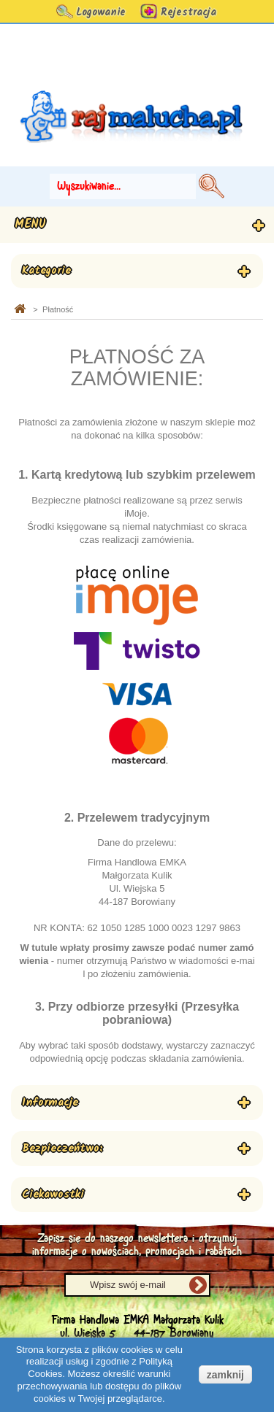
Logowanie (101, 12)
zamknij (225, 1375)
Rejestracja (188, 12)
